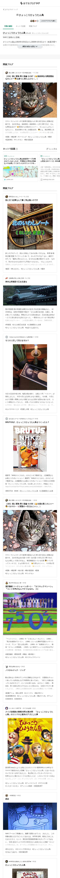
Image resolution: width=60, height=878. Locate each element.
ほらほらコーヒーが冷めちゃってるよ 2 (21, 419)
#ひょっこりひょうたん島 (37, 137)
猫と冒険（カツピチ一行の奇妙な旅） (20, 73)
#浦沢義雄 (9, 654)
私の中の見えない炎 (15, 583)
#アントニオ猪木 (26, 786)
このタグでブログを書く (48, 21)
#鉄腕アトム (9, 693)
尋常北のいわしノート (16, 196)
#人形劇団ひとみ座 (34, 325)
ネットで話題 (20, 26)
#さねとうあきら (11, 852)
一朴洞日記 (12, 795)
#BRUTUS (9, 491)
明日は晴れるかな (14, 666)
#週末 (43, 269)
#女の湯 (20, 570)
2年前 (23, 666)
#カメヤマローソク (12, 409)
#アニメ (50, 696)
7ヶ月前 (36, 73)
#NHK (16, 491)
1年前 (36, 337)
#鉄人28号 (19, 693)
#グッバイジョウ (31, 783)
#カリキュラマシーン (32, 657)
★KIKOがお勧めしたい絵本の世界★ (20, 861)
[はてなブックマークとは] (17, 149)
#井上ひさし (15, 269)
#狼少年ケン (38, 693)
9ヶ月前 (27, 278)
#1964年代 (18, 699)
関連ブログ (33, 26)
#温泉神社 (9, 140)
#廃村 (50, 137)
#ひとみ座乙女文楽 (19, 325)
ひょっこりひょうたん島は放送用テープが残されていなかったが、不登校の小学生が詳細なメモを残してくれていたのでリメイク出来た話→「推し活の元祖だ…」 (20, 161)
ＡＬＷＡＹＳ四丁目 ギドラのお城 (20, 708)
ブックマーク (9, 156)
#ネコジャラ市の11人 (23, 849)
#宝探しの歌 (24, 409)
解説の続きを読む (30, 46)
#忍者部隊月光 (10, 696)
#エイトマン (28, 693)
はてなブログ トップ (10, 9)
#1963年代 (9, 699)
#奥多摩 (13, 137)
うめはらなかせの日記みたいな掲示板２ (21, 337)
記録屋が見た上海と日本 (16, 278)
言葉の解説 (8, 26)
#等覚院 (8, 325)
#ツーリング (22, 137)
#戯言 (7, 269)
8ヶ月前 (26, 196)
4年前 (34, 708)
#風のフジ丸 (41, 696)
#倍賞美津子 (38, 786)
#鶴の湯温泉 (28, 140)
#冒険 (7, 137)
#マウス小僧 (42, 783)
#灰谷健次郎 (23, 852)
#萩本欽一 (31, 654)
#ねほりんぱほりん (32, 328)
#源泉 (37, 570)
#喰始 (25, 654)
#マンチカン (18, 140)
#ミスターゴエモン (12, 786)
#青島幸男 (17, 654)
